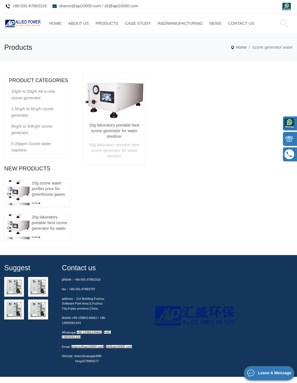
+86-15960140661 (89, 338)
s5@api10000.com (119, 353)
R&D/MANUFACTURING (199, 26)
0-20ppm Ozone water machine (31, 153)
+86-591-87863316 (29, 6)
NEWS (235, 26)
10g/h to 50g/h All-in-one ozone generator (33, 100)
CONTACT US (260, 26)
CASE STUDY (157, 26)
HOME (75, 26)
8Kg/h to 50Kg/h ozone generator (31, 135)
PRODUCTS (126, 26)
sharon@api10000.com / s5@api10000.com (98, 6)
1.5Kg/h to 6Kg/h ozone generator (32, 118)
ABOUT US (97, 26)
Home (239, 53)
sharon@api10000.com (87, 353)
